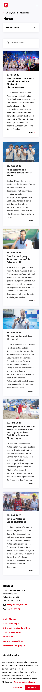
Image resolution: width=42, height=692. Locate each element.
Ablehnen (17, 687)
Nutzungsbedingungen (14, 645)
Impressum (8, 636)
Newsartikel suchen (17, 42)
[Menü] (37, 5)
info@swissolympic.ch (17, 604)
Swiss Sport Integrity (12, 632)
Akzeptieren (32, 687)
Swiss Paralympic (11, 623)
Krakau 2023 (12, 27)
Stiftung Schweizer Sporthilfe (16, 628)
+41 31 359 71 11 (15, 609)
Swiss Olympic (9, 619)
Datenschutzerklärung (13, 641)
